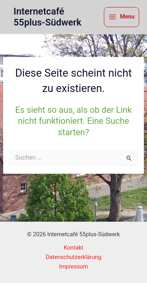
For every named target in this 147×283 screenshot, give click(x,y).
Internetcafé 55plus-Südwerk (48, 17)
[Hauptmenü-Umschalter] (121, 17)
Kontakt (73, 247)
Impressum (73, 266)
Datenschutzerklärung (74, 257)
